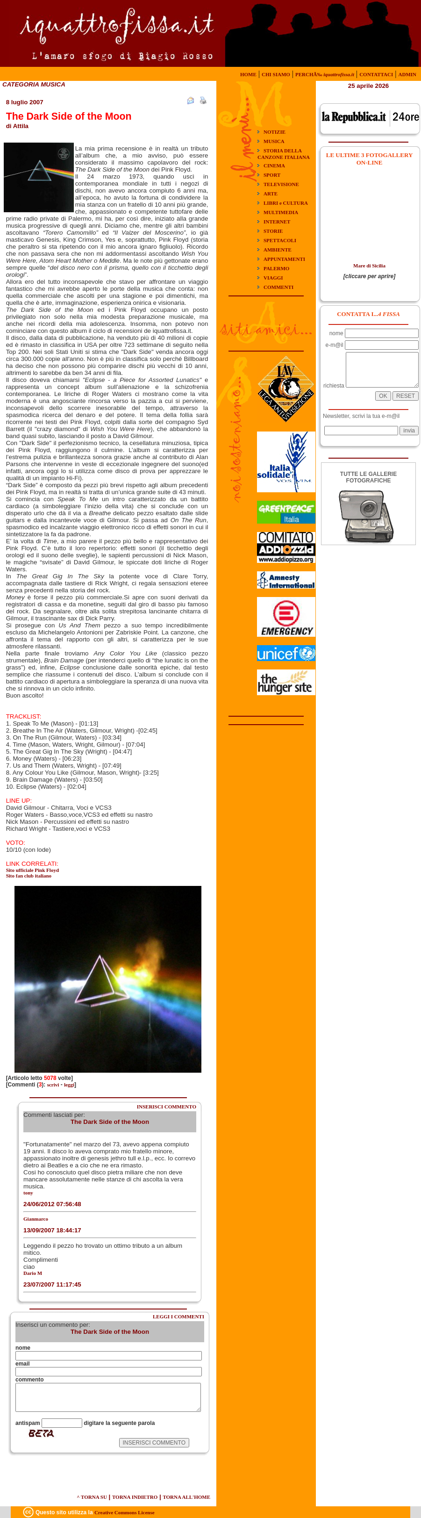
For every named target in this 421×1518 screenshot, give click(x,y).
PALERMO (276, 268)
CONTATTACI (376, 74)
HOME (248, 74)
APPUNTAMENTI (284, 259)
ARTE (271, 193)
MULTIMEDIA (281, 212)
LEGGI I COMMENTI (178, 1316)
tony (28, 1192)
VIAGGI (273, 278)
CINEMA (274, 165)
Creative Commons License (124, 1512)
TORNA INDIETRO (134, 1497)
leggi (69, 1084)
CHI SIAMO (276, 74)
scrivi (53, 1084)
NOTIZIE (274, 132)
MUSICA (274, 141)
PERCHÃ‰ (324, 74)
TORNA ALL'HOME (186, 1497)
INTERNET (277, 221)
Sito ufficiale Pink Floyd (32, 870)
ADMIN (408, 74)
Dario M (32, 1273)
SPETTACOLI (280, 240)
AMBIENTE (278, 249)
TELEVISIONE (281, 184)
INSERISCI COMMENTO (166, 1106)
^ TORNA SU (92, 1497)
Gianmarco (35, 1219)
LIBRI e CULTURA (286, 203)
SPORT (272, 175)
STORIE (273, 231)
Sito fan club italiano (29, 875)
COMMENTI (278, 287)
